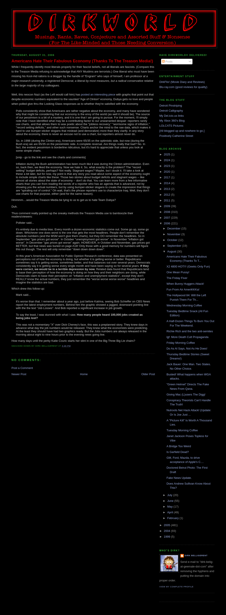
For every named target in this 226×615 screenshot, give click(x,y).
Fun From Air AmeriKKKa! (182, 289)
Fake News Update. (179, 477)
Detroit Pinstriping (170, 105)
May (170, 506)
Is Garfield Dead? (177, 452)
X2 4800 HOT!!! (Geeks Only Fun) (188, 266)
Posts (167, 61)
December (174, 228)
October (172, 240)
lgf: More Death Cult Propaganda (187, 337)
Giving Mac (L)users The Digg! (185, 394)
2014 (167, 183)
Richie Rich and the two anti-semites (189, 331)
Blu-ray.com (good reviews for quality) (183, 87)
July (170, 495)
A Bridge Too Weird (178, 446)
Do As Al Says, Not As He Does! (186, 348)
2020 (167, 171)
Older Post (148, 374)
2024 (167, 160)
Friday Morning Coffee (180, 342)
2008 (167, 212)
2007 (167, 217)
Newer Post (18, 374)
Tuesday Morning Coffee (182, 430)
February (173, 518)
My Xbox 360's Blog (172, 120)
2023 (167, 166)
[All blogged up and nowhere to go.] (182, 130)
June (170, 500)
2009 (167, 206)
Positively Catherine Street (176, 136)
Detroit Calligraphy (171, 110)
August (172, 251)
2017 (167, 177)
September (174, 245)
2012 (167, 194)
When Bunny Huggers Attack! (185, 283)
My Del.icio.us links (171, 115)
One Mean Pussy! (177, 272)
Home (84, 374)
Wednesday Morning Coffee (184, 305)
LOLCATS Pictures (171, 125)
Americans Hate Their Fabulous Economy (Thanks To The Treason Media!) (82, 61)
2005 (167, 525)
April (170, 512)
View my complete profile (176, 587)
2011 (167, 200)
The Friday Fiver (176, 278)
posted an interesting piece (98, 94)
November (174, 234)
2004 (167, 531)
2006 (167, 223)
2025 (167, 154)
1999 (167, 536)
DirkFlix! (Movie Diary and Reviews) (182, 82)
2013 (167, 189)
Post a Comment (22, 368)
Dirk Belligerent (196, 555)
